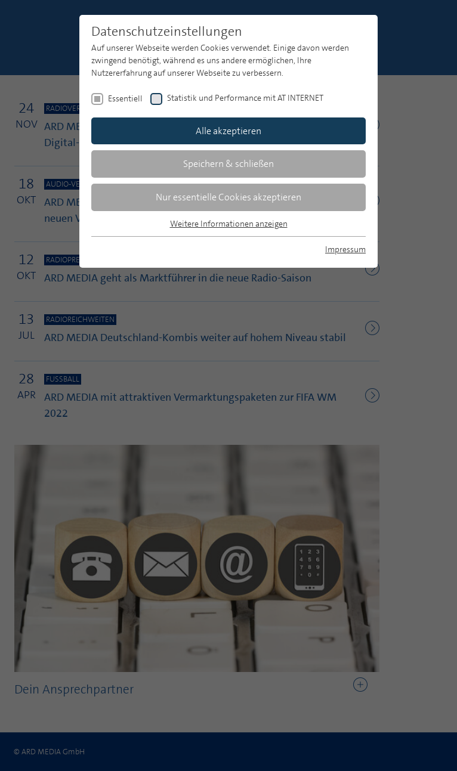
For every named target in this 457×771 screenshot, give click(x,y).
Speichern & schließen (228, 163)
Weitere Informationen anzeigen (229, 223)
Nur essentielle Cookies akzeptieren (228, 197)
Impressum (345, 249)
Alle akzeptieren (228, 131)
